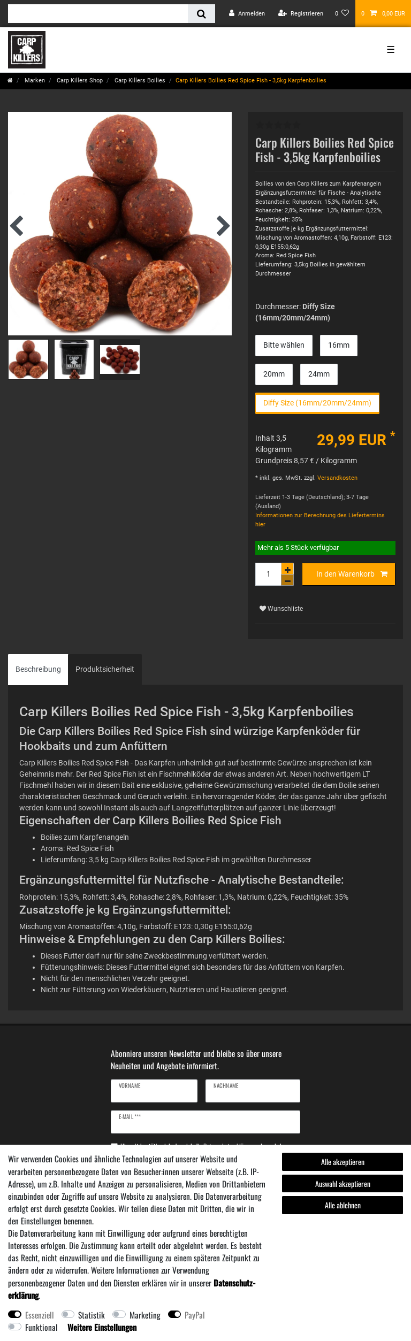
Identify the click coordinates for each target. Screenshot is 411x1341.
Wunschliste (281, 608)
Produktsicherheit (104, 669)
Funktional (41, 1327)
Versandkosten (336, 477)
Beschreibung (38, 669)
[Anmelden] (247, 13)
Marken (34, 80)
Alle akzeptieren (342, 1161)
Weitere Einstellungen (101, 1327)
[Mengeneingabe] (268, 574)
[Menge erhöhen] (287, 568)
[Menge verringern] (287, 580)
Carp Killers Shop (79, 80)
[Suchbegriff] (98, 13)
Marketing (145, 1315)
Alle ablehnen (343, 1204)
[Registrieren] (300, 13)
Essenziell (39, 1315)
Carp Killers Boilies (139, 80)
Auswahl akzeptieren (342, 1183)
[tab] (38, 669)
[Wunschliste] (342, 13)
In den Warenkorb (352, 574)
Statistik (91, 1315)
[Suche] (201, 13)
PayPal (195, 1315)
